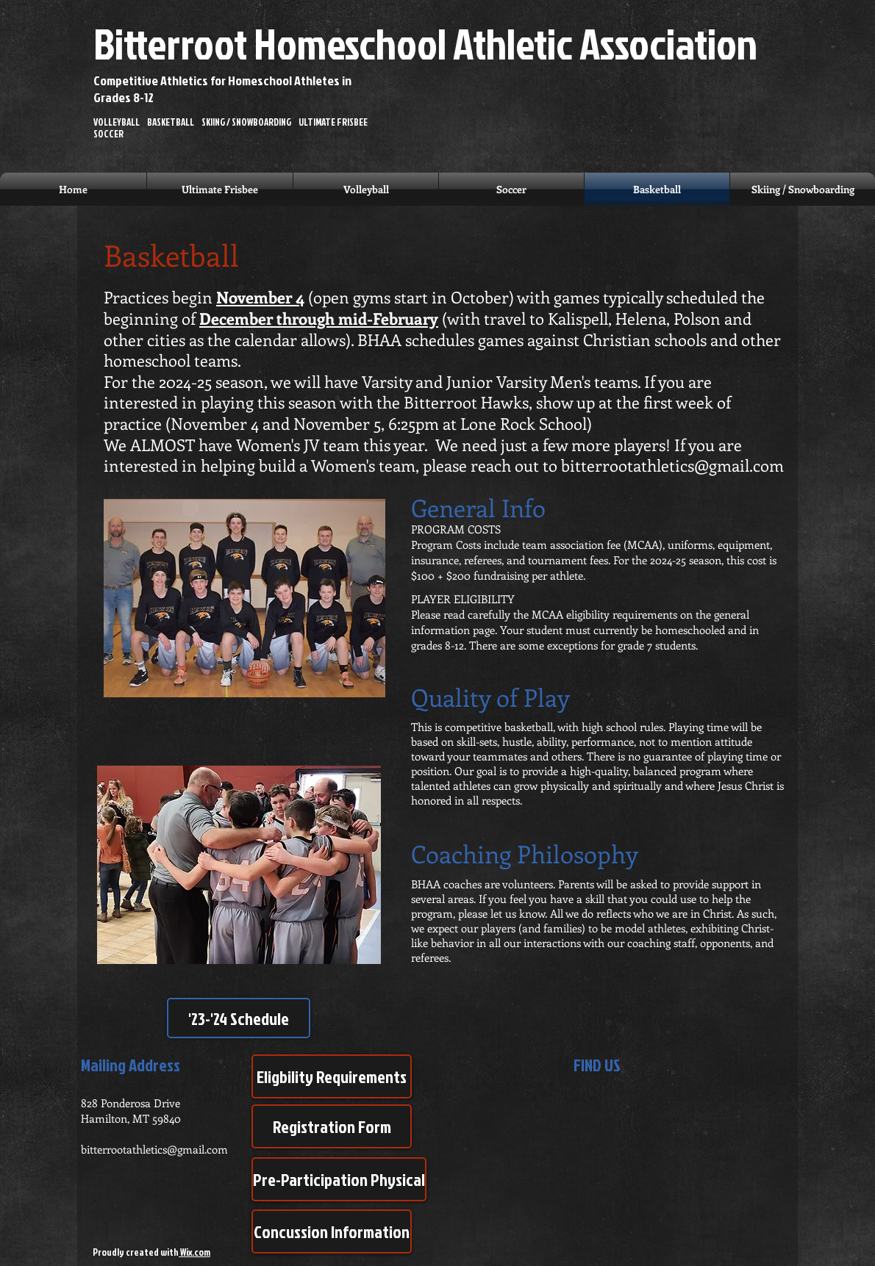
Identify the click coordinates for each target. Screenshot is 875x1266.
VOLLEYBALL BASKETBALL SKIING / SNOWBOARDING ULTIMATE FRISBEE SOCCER (233, 128)
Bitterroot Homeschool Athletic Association (425, 43)
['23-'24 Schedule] (238, 1018)
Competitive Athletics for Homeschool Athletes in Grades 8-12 (222, 89)
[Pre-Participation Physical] (338, 1179)
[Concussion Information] (331, 1231)
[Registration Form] (331, 1126)
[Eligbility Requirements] (331, 1076)
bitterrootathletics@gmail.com (672, 465)
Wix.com (194, 1252)
